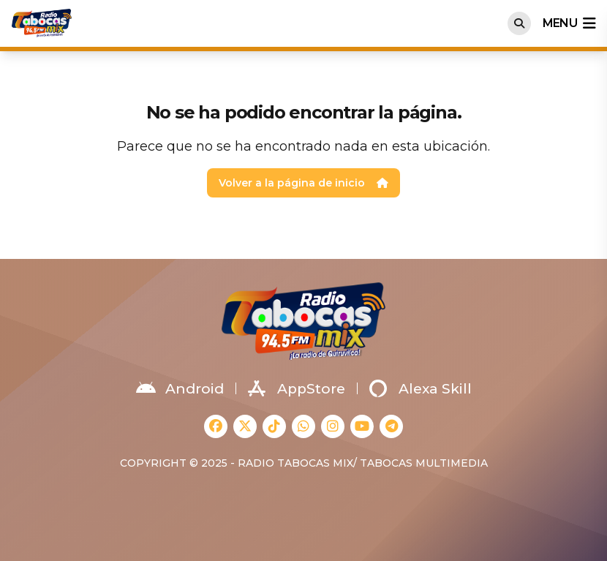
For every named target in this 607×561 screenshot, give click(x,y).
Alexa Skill (420, 388)
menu (569, 23)
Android (180, 388)
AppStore (296, 388)
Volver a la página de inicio (303, 182)
